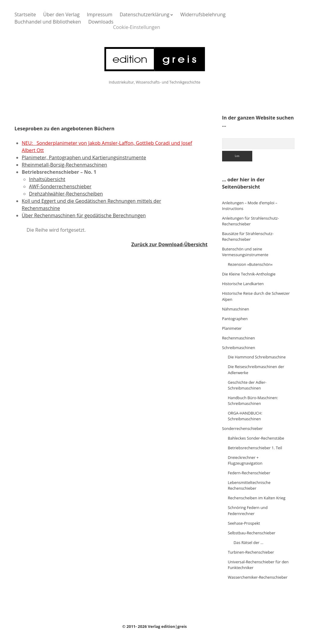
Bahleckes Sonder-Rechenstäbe (256, 438)
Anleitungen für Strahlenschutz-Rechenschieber (250, 221)
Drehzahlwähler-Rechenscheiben (66, 193)
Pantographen (235, 318)
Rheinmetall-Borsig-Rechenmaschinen (64, 164)
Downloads (100, 21)
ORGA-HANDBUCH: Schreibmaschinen (245, 415)
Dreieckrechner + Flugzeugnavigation (245, 460)
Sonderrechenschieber (242, 428)
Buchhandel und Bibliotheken (47, 21)
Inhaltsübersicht (47, 179)
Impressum (99, 14)
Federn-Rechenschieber (249, 473)
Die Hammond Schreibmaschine (257, 357)
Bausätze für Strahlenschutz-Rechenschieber (248, 236)
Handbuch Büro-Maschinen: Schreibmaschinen (253, 400)
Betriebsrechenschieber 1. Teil (255, 447)
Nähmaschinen (235, 309)
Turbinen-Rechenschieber (251, 552)
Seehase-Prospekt (244, 523)
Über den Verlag (61, 14)
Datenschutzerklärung (144, 14)
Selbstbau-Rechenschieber (252, 533)
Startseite (25, 14)
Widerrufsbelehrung (202, 14)
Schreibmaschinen (238, 347)
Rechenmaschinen (238, 338)
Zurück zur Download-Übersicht (169, 244)
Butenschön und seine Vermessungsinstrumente (245, 251)
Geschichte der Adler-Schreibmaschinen (247, 385)
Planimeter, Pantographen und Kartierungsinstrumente (84, 157)
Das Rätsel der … (248, 542)
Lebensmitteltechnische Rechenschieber (249, 485)
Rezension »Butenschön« (250, 264)
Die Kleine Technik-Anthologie (249, 274)
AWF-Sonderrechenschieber (60, 186)
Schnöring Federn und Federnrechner (248, 510)
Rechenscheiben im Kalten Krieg (256, 498)
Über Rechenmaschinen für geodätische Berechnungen (84, 215)
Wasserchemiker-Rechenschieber (258, 577)
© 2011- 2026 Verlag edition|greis (154, 626)
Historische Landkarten (243, 283)
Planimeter (232, 328)
